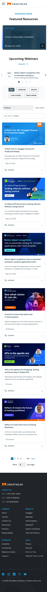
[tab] (19, 82)
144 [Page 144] (28, 458)
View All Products (33, 533)
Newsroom (6, 525)
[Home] (17, 3)
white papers (31, 95)
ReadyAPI (29, 525)
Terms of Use (31, 552)
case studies (16, 95)
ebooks (34, 90)
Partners (5, 529)
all (11, 90)
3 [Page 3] (17, 458)
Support (6, 556)
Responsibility (7, 533)
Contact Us (6, 521)
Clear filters (39, 108)
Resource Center (8, 552)
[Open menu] (3, 3)
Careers (5, 517)
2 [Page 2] (14, 458)
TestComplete (31, 521)
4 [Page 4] (21, 458)
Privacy (28, 544)
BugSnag (30, 517)
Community (7, 548)
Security (29, 548)
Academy (6, 544)
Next (33, 458)
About (4, 513)
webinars (22, 90)
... (24, 458)
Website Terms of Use (34, 556)
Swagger (30, 513)
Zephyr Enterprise (33, 529)
